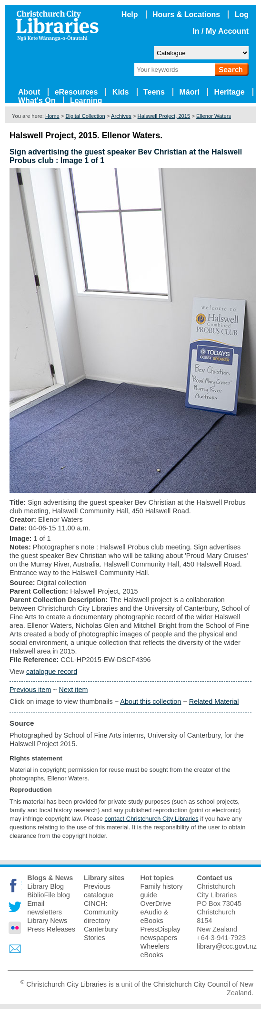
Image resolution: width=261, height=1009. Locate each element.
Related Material (214, 701)
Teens (154, 92)
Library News (47, 920)
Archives (121, 116)
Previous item (30, 689)
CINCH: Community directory (101, 912)
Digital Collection (85, 116)
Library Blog (45, 886)
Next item (73, 689)
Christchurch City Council (192, 984)
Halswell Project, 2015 (164, 116)
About (29, 92)
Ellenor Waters (213, 116)
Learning (86, 100)
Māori (189, 92)
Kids (120, 92)
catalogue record (51, 671)
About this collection (150, 701)
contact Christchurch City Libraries (151, 818)
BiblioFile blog (48, 895)
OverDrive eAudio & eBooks (156, 912)
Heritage (229, 92)
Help (129, 14)
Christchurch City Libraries (66, 984)
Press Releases (51, 929)
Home (52, 116)
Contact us (214, 878)
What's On (36, 100)
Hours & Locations (186, 14)
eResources (76, 92)
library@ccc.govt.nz (227, 946)
